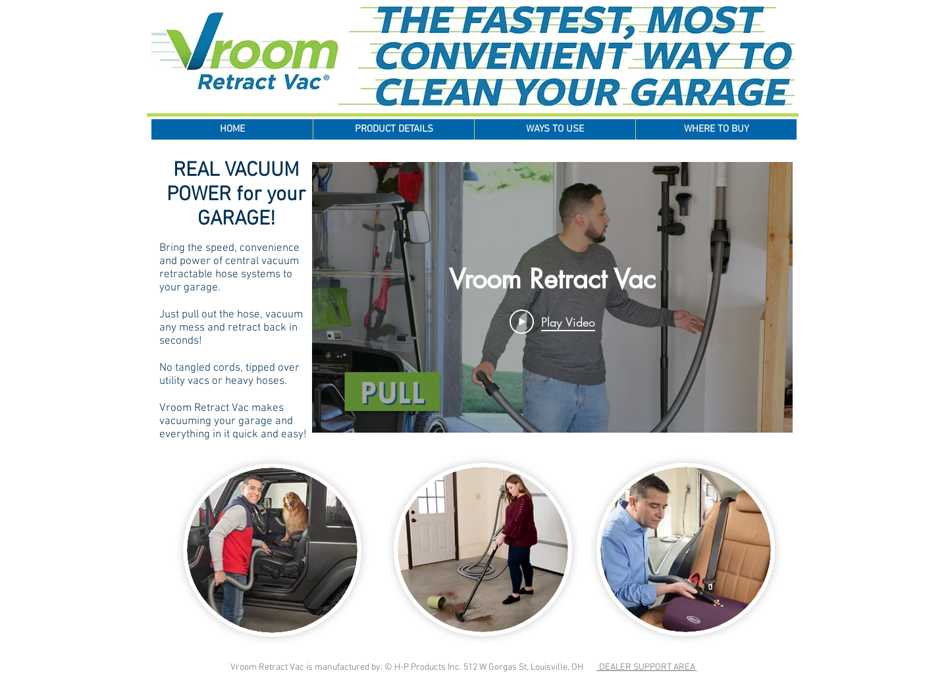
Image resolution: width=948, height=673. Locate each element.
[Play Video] (552, 321)
